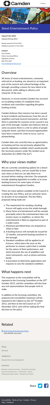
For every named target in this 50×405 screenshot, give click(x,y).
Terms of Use (17, 400)
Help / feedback (8, 402)
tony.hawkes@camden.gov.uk (11, 63)
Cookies (26, 400)
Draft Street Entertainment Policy (15, 331)
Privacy (33, 400)
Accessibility (6, 400)
